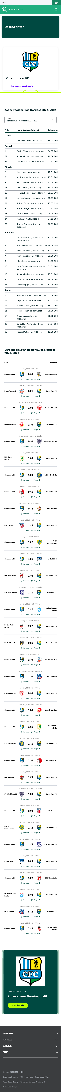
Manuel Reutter (24, 193)
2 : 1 (30, 592)
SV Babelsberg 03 (50, 441)
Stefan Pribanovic (25, 245)
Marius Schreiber (24, 177)
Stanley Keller (23, 274)
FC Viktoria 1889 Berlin (51, 609)
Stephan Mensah (24, 295)
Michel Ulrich (23, 306)
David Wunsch (23, 151)
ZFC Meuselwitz (10, 576)
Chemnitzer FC (9, 374)
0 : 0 (30, 374)
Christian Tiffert (24, 141)
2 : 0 (30, 424)
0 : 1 (30, 492)
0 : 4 (30, 508)
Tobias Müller (23, 332)
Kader (9, 118)
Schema (25, 379)
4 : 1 (30, 559)
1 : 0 (30, 458)
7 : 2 (30, 626)
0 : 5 (30, 861)
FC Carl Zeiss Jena (50, 374)
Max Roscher (23, 311)
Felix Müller (22, 214)
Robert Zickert (23, 203)
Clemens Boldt (24, 162)
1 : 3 (30, 777)
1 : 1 (30, 727)
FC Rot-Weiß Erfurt (9, 626)
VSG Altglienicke (10, 592)
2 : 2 (30, 928)
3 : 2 (30, 911)
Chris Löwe (22, 188)
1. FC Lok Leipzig (51, 475)
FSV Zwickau (8, 525)
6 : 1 (30, 391)
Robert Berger (23, 208)
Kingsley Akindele (25, 316)
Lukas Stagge (23, 285)
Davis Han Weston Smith (28, 324)
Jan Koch (21, 219)
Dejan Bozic (22, 300)
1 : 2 (30, 408)
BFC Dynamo (52, 508)
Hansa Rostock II (10, 391)
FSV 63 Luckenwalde (52, 542)
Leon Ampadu (23, 279)
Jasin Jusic (21, 172)
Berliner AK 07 (9, 492)
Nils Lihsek (22, 261)
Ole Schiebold (23, 238)
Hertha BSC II (52, 559)
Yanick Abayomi (24, 198)
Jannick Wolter (23, 256)
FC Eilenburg (52, 676)
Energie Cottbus (10, 425)
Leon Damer (22, 266)
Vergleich (35, 379)
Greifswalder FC (51, 408)
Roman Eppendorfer (26, 224)
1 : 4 (30, 710)
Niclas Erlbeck (23, 251)
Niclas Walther (23, 182)
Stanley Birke (23, 156)
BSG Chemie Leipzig (8, 458)
